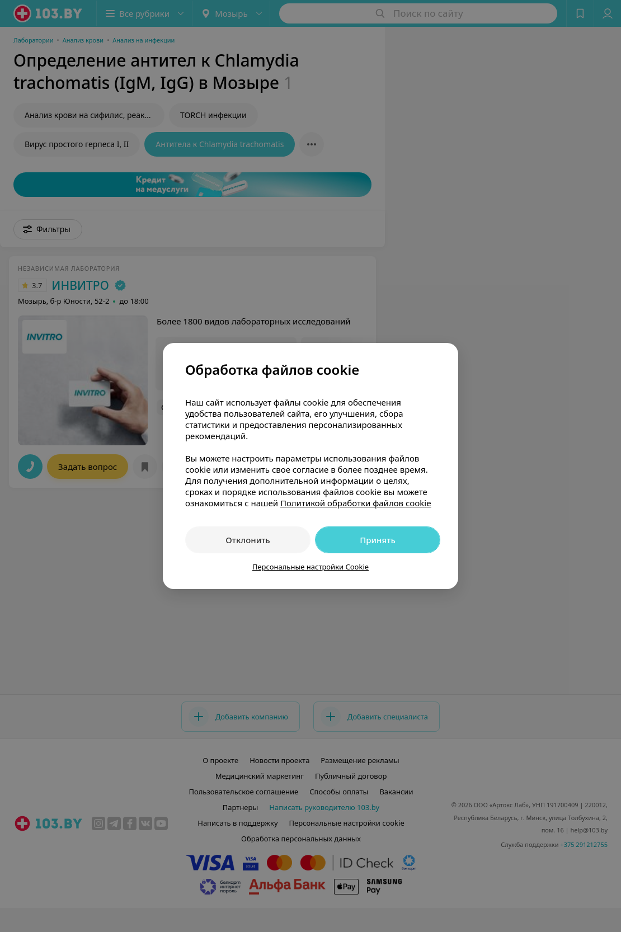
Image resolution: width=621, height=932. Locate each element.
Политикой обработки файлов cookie (355, 503)
